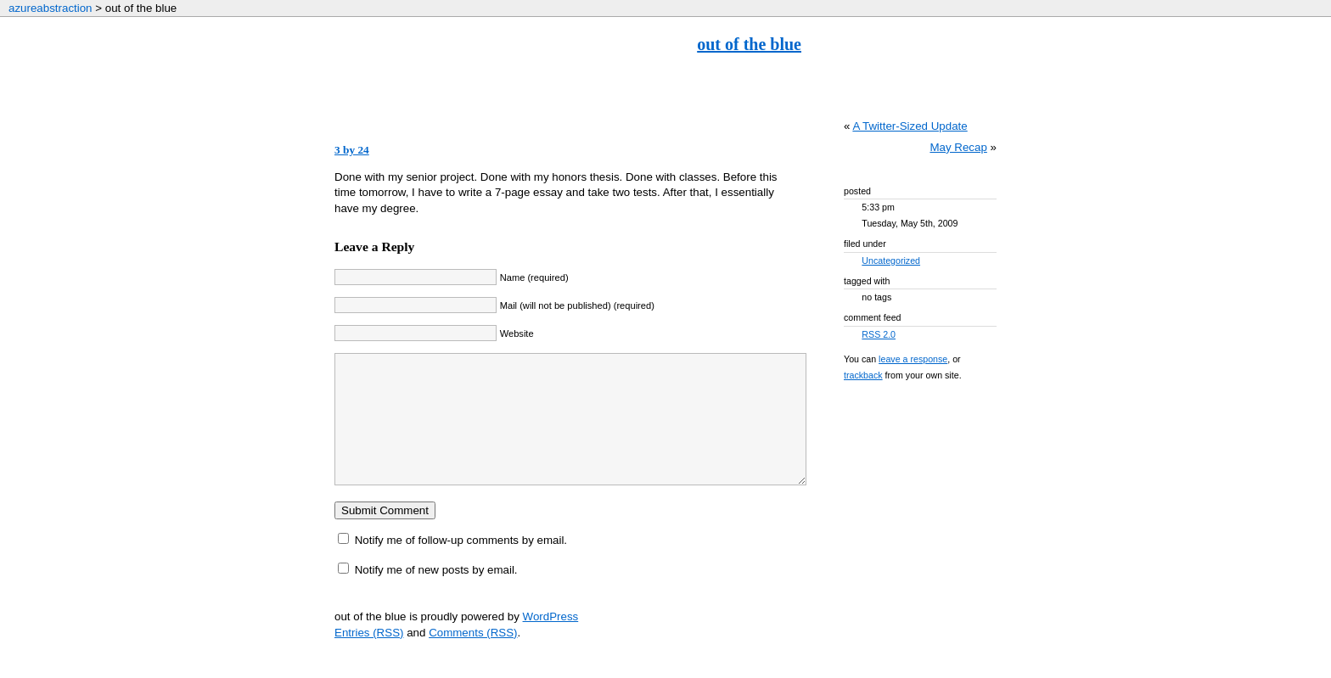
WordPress (551, 642)
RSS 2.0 (879, 334)
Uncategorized (891, 260)
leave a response (913, 359)
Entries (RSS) (368, 658)
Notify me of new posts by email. (436, 595)
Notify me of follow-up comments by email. (461, 565)
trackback (863, 375)
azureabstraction (50, 8)
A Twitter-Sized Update (909, 126)
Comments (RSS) (473, 658)
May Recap (957, 147)
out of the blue (749, 44)
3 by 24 (351, 149)
